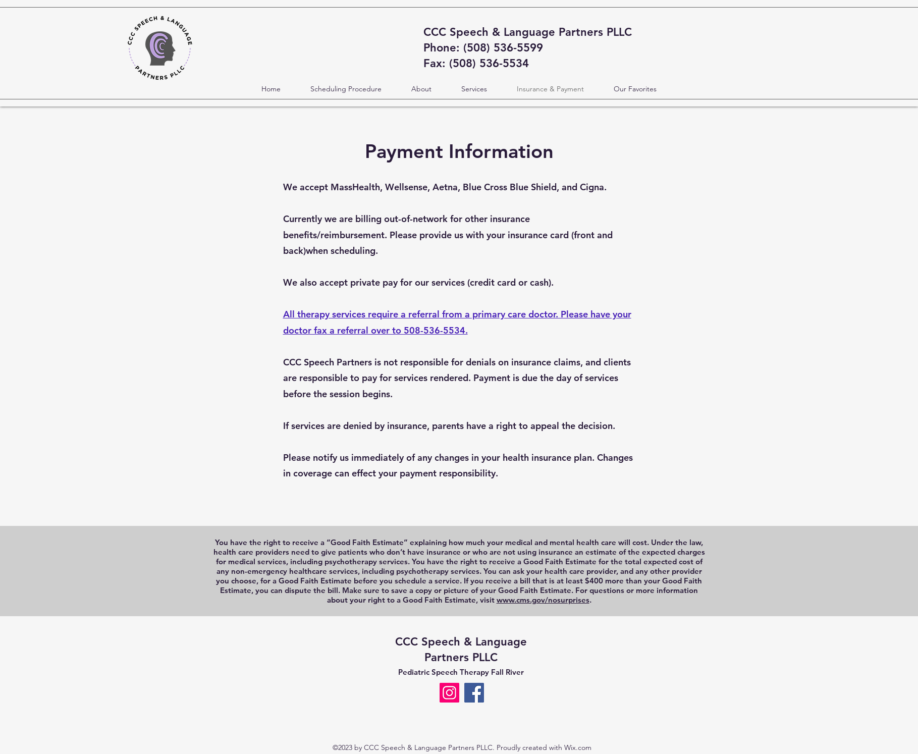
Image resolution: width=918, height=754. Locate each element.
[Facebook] (474, 693)
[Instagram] (449, 693)
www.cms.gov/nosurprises (543, 600)
